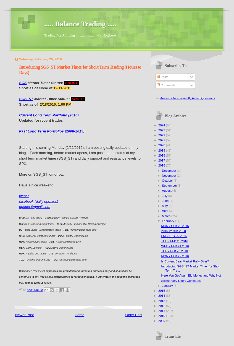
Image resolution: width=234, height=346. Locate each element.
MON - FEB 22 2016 (175, 256)
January (167, 285)
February (168, 221)
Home (80, 315)
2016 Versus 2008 (173, 231)
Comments (166, 85)
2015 (162, 290)
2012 (162, 306)
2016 (162, 165)
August (167, 190)
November (169, 175)
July (165, 195)
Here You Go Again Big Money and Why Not (191, 275)
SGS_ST (26, 99)
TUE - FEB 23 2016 (174, 251)
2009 (162, 320)
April (165, 210)
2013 (162, 301)
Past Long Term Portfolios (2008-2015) (51, 131)
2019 (162, 150)
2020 (162, 145)
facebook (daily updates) (38, 201)
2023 (162, 130)
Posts (163, 77)
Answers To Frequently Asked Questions (187, 98)
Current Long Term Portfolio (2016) (48, 115)
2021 (162, 140)
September (170, 185)
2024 (162, 125)
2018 (162, 155)
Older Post (133, 315)
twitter (24, 196)
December (169, 170)
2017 (162, 160)
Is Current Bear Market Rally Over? (185, 261)
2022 (162, 135)
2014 (162, 295)
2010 (162, 316)
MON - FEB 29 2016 (175, 226)
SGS (23, 83)
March (166, 216)
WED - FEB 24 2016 (175, 246)
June (165, 200)
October (167, 180)
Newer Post (24, 315)
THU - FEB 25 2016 (174, 241)
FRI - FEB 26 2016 (174, 236)
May (165, 205)
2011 (162, 311)
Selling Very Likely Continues (181, 280)
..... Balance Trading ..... (80, 24)
